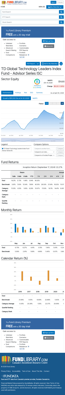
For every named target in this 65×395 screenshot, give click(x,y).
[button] (61, 12)
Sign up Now (48, 41)
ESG (31, 93)
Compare (60, 148)
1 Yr (47, 103)
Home (3, 7)
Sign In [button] (53, 2)
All (62, 103)
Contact (46, 371)
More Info (49, 46)
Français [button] (60, 2)
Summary (39, 93)
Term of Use (26, 371)
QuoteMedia (29, 383)
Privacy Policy (6, 371)
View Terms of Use (52, 383)
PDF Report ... (33, 64)
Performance (7, 93)
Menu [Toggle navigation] (42, 7)
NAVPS (35, 98)
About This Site (37, 371)
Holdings (18, 93)
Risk (25, 93)
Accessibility (16, 371)
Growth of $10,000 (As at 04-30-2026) (16, 98)
